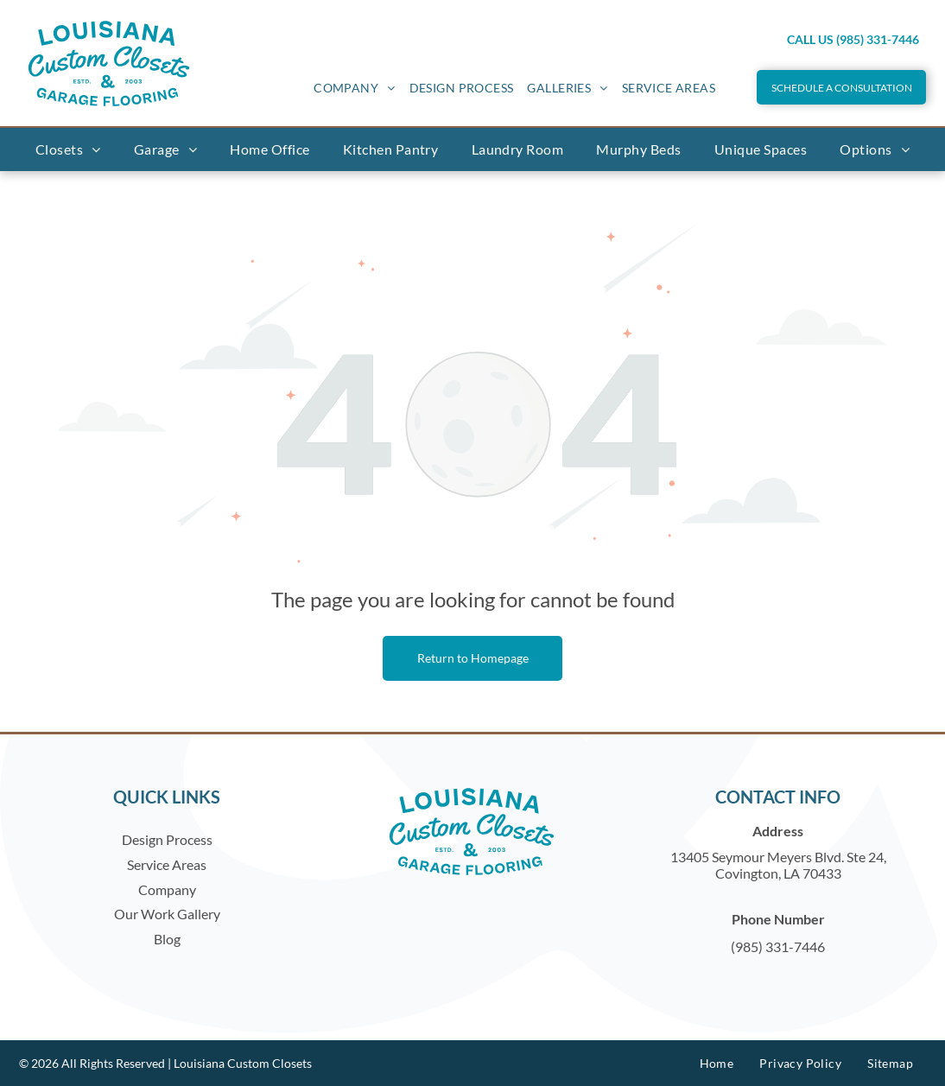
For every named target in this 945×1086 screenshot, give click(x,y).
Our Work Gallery (167, 913)
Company (167, 889)
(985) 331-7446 (778, 946)
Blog (167, 938)
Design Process (167, 839)
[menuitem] (354, 88)
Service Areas (166, 864)
